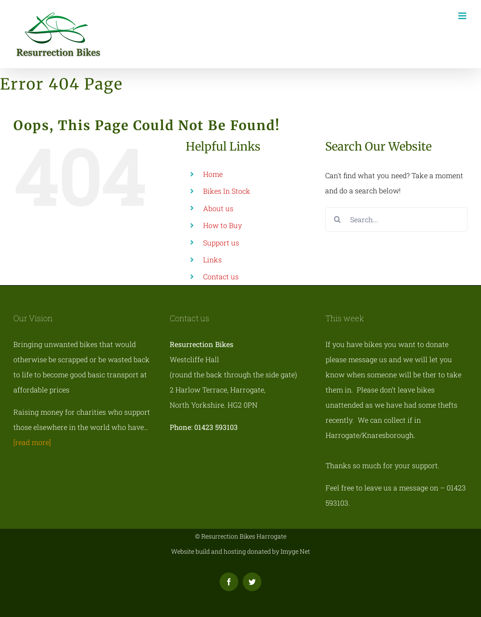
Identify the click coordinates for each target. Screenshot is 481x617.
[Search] (337, 219)
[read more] (32, 442)
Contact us (221, 276)
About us (218, 208)
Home (213, 174)
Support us (221, 242)
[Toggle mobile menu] (463, 15)
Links (212, 259)
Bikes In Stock (226, 191)
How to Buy (222, 225)
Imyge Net (295, 551)
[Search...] (396, 219)
